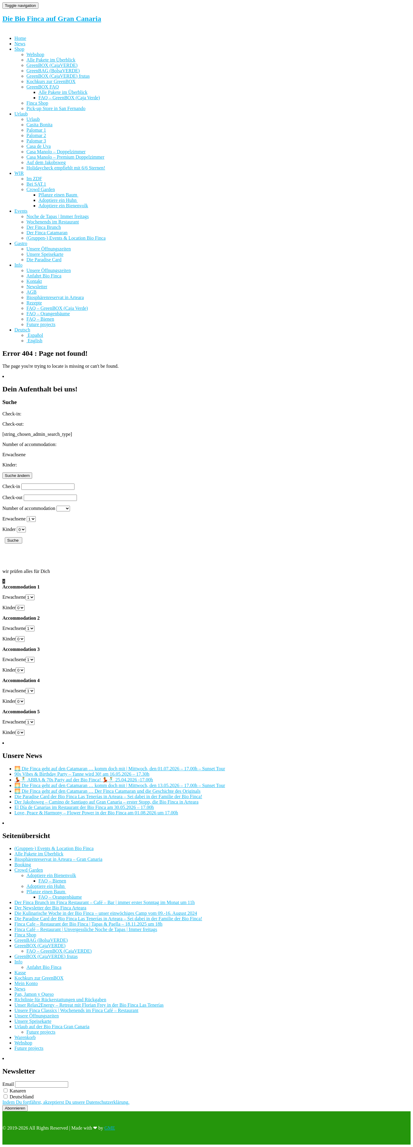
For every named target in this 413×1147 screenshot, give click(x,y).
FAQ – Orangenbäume (48, 313)
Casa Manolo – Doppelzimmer (56, 151)
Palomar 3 (36, 140)
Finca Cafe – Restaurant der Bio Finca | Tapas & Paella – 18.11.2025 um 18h (88, 924)
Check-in (11, 486)
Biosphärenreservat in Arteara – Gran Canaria (58, 859)
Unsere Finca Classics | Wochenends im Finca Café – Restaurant (76, 1010)
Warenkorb (25, 1037)
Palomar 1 (36, 130)
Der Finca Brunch (43, 227)
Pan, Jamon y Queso (34, 994)
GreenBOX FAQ (42, 86)
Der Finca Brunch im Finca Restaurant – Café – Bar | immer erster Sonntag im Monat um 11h (104, 902)
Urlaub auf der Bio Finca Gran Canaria (52, 1026)
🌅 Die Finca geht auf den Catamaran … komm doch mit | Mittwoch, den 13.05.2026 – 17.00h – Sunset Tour (119, 785)
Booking (22, 864)
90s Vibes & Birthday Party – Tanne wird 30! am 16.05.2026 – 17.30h (81, 774)
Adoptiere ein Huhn (58, 200)
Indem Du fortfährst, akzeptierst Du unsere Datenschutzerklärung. (65, 1102)
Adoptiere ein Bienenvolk (63, 205)
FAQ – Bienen (40, 319)
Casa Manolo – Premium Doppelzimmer (65, 157)
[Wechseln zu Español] (34, 335)
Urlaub (21, 113)
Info (18, 265)
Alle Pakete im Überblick (50, 59)
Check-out (12, 497)
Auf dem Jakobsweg (46, 162)
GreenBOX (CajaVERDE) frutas (58, 76)
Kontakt (34, 281)
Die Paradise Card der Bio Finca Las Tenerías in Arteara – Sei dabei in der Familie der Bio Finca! (108, 796)
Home (20, 38)
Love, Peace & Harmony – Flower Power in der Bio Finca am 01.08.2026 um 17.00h (96, 812)
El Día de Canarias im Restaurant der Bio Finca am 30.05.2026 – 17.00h (84, 807)
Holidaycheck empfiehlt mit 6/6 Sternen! (65, 167)
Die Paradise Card (43, 259)
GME (109, 1128)
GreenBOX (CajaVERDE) (51, 65)
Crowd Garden (40, 189)
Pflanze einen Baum (58, 194)
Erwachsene (14, 518)
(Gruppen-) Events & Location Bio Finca (66, 238)
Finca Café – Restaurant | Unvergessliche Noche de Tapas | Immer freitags (85, 929)
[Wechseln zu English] (34, 340)
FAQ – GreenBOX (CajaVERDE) (59, 951)
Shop (19, 49)
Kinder (9, 529)
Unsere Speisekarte (44, 254)
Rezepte (34, 302)
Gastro (20, 243)
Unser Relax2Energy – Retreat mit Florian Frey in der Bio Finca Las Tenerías (89, 1005)
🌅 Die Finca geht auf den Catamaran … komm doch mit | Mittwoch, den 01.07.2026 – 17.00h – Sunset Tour (119, 768)
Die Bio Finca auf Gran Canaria (51, 18)
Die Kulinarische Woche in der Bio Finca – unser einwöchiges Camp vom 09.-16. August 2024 (105, 913)
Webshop (35, 54)
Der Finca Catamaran (47, 232)
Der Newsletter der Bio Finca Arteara (50, 907)
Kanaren (15, 1090)
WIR (19, 173)
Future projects (40, 324)
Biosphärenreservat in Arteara (55, 297)
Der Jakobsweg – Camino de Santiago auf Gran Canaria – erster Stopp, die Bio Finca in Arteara (106, 801)
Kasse (20, 972)
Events (21, 211)
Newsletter (36, 286)
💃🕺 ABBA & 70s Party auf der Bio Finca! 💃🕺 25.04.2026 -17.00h (83, 779)
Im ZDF (34, 178)
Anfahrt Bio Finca (43, 275)
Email (8, 1084)
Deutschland (19, 1096)
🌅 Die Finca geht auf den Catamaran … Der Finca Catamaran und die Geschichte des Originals (107, 791)
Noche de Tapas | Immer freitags (57, 216)
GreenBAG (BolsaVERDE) (53, 70)
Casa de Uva (38, 146)
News (19, 43)
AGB (31, 292)
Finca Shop (37, 103)
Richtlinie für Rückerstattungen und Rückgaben (60, 999)
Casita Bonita (39, 124)
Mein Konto (26, 983)
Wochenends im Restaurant (52, 221)
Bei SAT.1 (36, 184)
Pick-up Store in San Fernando (55, 108)
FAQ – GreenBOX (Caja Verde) (69, 97)
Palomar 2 (36, 135)
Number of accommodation (28, 508)
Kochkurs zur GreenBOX (51, 81)
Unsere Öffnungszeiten (48, 248)
